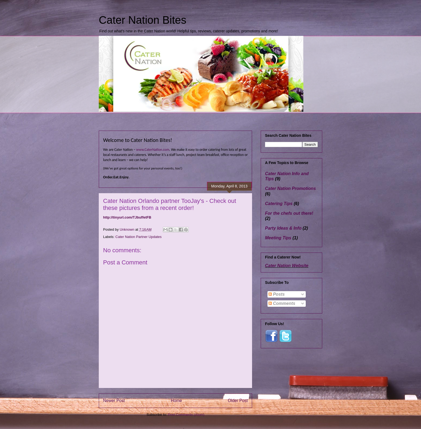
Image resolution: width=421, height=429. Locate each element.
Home (176, 400)
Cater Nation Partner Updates (139, 237)
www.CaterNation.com (152, 149)
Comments (282, 303)
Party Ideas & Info (283, 228)
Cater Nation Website (286, 265)
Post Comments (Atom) (186, 415)
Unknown (127, 229)
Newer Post (114, 400)
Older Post (238, 400)
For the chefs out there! (289, 213)
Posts (277, 294)
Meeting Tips (278, 238)
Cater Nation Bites (142, 20)
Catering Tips (279, 203)
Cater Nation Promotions (290, 188)
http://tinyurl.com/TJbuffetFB (127, 217)
